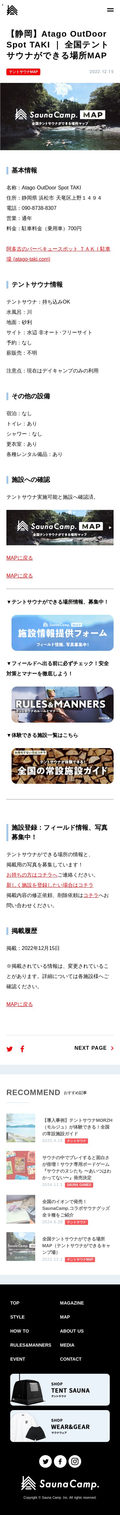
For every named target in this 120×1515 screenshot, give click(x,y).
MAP (65, 1317)
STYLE (17, 1317)
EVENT (17, 1359)
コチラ (91, 895)
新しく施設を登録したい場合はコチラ (49, 885)
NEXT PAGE (91, 1048)
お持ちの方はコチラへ (32, 875)
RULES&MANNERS (30, 1345)
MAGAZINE (72, 1302)
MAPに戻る (19, 558)
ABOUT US (72, 1331)
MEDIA (67, 1345)
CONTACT (71, 1359)
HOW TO (19, 1331)
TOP (15, 1302)
